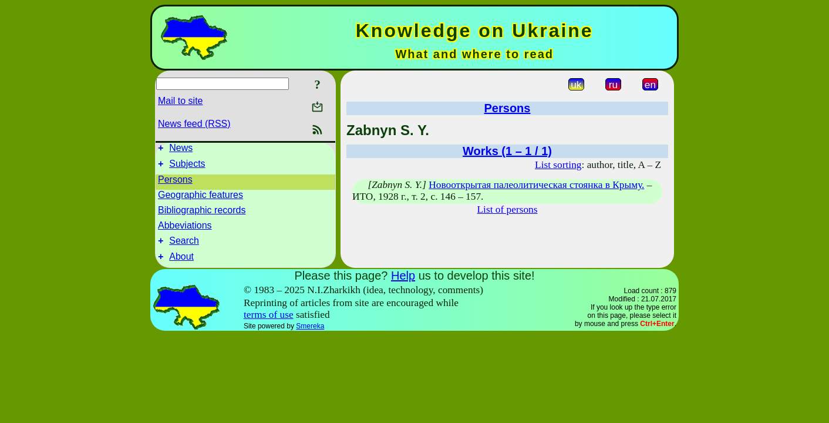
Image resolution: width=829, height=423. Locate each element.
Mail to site (180, 101)
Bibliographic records (201, 214)
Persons (175, 183)
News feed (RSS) (194, 124)
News (181, 150)
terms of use (269, 321)
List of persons (507, 209)
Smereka (310, 333)
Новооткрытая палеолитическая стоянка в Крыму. (536, 184)
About (181, 263)
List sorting (558, 164)
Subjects (187, 167)
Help (403, 282)
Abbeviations (185, 229)
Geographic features (200, 198)
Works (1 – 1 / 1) (507, 151)
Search (184, 246)
